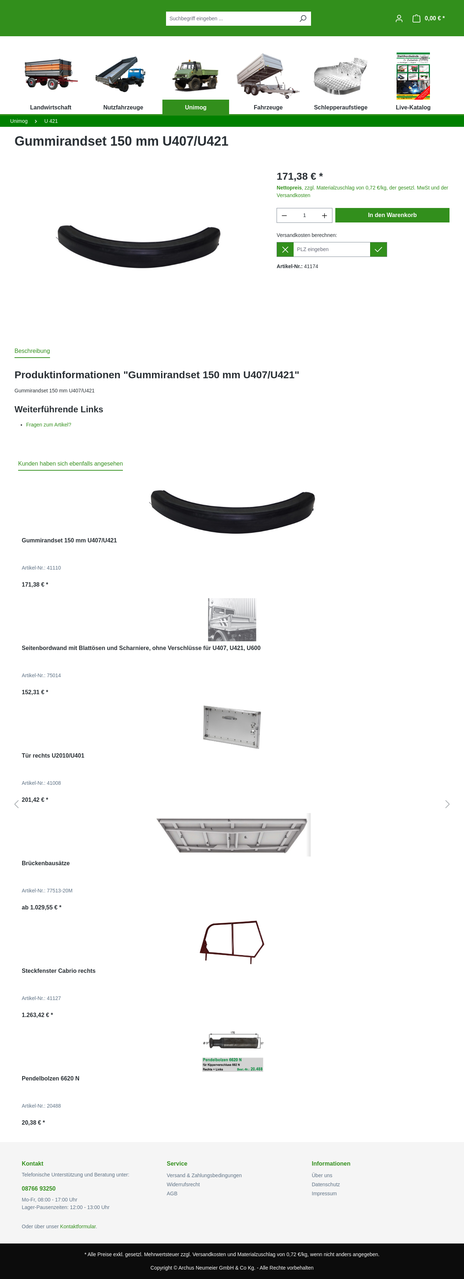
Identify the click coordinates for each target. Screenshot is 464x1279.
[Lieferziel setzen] (378, 249)
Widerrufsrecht (183, 1184)
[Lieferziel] (331, 249)
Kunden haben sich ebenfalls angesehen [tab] (70, 464)
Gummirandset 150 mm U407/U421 (69, 540)
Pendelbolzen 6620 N (50, 1078)
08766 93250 (38, 1189)
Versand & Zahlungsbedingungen (204, 1175)
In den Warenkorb (392, 215)
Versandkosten (209, 1254)
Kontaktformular (78, 1226)
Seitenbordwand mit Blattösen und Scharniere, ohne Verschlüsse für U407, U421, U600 (141, 648)
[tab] (32, 351)
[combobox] (230, 19)
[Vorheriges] (16, 804)
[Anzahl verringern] (284, 215)
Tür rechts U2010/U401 (53, 756)
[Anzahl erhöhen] (324, 215)
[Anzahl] (304, 215)
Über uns (322, 1175)
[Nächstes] (447, 804)
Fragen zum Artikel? (48, 425)
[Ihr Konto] (399, 18)
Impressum (324, 1193)
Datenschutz (326, 1184)
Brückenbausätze (46, 863)
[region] (138, 247)
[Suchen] (302, 19)
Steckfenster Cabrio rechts (59, 971)
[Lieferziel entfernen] (285, 249)
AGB (172, 1193)
